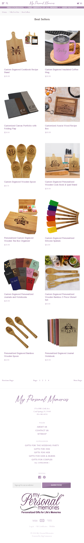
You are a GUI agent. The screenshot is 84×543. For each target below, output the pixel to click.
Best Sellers (26, 12)
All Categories (41, 463)
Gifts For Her (14, 12)
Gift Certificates (41, 526)
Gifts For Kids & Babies (42, 456)
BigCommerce (46, 536)
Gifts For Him (42, 449)
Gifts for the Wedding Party (42, 445)
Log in (31, 526)
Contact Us (42, 431)
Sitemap (42, 434)
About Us (42, 427)
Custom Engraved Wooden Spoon (20, 182)
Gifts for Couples (42, 460)
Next (78, 380)
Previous (8, 380)
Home (4, 12)
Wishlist (52, 526)
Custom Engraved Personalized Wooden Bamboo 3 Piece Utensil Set (60, 297)
